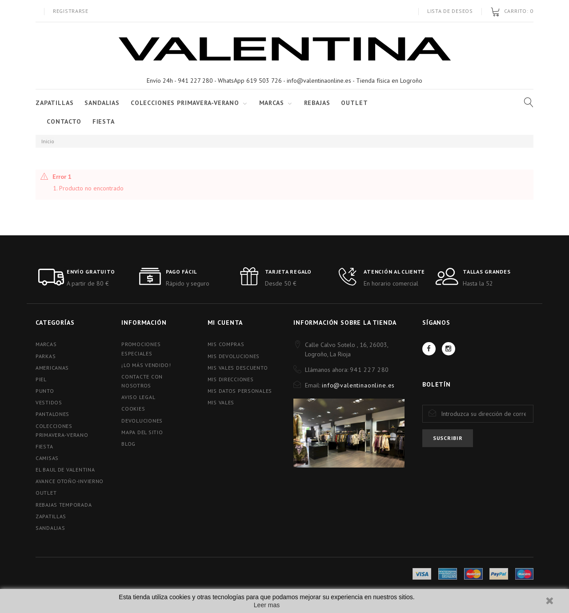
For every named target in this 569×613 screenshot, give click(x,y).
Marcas (271, 103)
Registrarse (70, 11)
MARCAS (46, 344)
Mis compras (226, 344)
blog (128, 443)
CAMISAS (47, 458)
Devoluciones (142, 420)
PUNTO (45, 390)
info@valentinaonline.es (358, 385)
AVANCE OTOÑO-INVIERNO (70, 481)
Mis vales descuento (238, 367)
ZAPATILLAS (54, 103)
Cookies (133, 408)
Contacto (64, 121)
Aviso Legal (138, 397)
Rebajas (317, 103)
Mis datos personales (240, 390)
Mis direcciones (231, 379)
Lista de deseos (450, 11)
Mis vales (221, 402)
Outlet (354, 103)
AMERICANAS (52, 367)
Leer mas (267, 605)
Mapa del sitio (142, 432)
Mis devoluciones (234, 356)
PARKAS (46, 356)
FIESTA (103, 121)
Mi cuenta (225, 323)
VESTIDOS (49, 402)
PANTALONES (52, 414)
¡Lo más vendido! (146, 365)
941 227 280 (369, 370)
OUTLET (46, 492)
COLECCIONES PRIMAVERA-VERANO (185, 103)
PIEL (41, 379)
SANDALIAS (102, 103)
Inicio (47, 141)
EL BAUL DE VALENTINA (65, 469)
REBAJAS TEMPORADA (64, 504)
